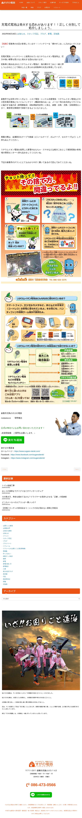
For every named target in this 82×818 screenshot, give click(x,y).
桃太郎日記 (6, 579)
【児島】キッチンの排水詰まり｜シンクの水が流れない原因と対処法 (30, 508)
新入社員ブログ (8, 571)
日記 (4, 576)
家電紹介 (6, 566)
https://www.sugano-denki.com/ (27, 451)
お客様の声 (6, 528)
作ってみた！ (7, 553)
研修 (4, 581)
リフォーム (6, 546)
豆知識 (56, 34)
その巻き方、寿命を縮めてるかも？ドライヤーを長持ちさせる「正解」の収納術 (34, 497)
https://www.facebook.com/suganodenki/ (27, 455)
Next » (77, 469)
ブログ (43, 34)
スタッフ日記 (32, 34)
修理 (4, 559)
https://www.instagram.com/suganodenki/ (28, 458)
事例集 (5, 551)
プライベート (7, 543)
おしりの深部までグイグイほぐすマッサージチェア (22, 491)
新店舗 (5, 574)
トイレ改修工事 (8, 485)
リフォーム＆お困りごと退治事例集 (14, 548)
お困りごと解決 (8, 525)
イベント (6, 536)
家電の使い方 (7, 564)
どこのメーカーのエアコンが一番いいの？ (19, 502)
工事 (4, 569)
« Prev (4, 469)
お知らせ (21, 34)
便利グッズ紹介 (8, 556)
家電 (50, 34)
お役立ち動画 (7, 531)
